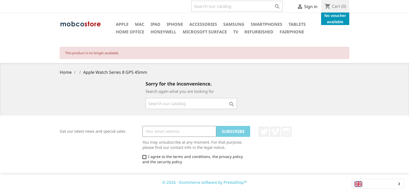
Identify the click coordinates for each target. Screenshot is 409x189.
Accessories (203, 24)
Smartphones (266, 24)
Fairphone (292, 32)
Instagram (286, 131)
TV (235, 32)
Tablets (297, 24)
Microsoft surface (205, 32)
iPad (155, 24)
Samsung (233, 24)
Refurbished (258, 32)
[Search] (236, 6)
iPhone (175, 24)
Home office (130, 32)
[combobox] (378, 184)
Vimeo (275, 131)
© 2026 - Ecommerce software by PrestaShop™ (204, 182)
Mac (139, 24)
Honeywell (163, 32)
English (365, 184)
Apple (122, 24)
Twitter (263, 131)
